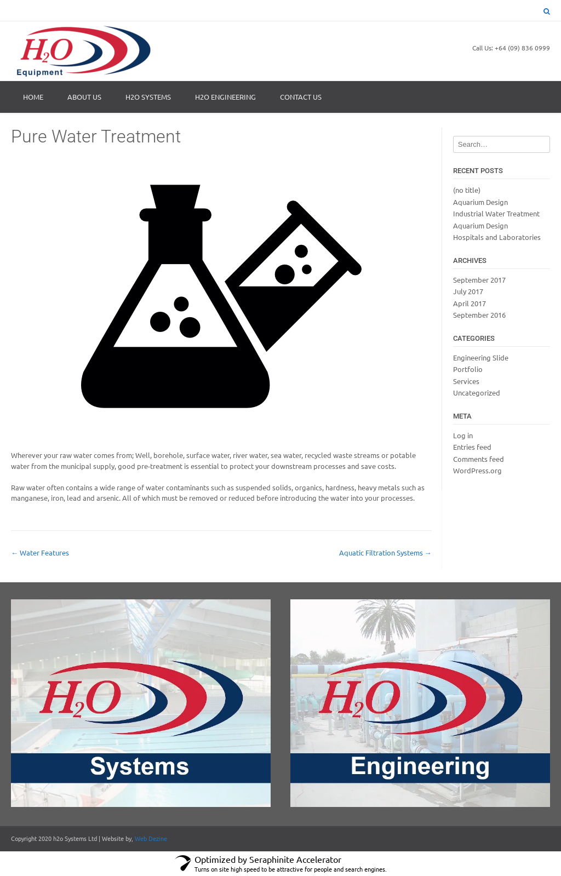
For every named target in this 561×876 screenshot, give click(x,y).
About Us (84, 96)
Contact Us (301, 96)
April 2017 (469, 303)
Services (466, 381)
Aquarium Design (480, 202)
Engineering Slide (480, 357)
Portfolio (468, 369)
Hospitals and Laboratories (497, 237)
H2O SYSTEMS (148, 96)
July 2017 (468, 291)
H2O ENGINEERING (225, 96)
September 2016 (479, 314)
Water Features (40, 552)
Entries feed (472, 446)
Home (33, 96)
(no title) (466, 189)
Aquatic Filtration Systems (385, 552)
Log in (463, 435)
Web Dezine (151, 838)
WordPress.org (477, 470)
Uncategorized (476, 392)
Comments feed (478, 458)
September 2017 (479, 279)
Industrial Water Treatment (496, 213)
